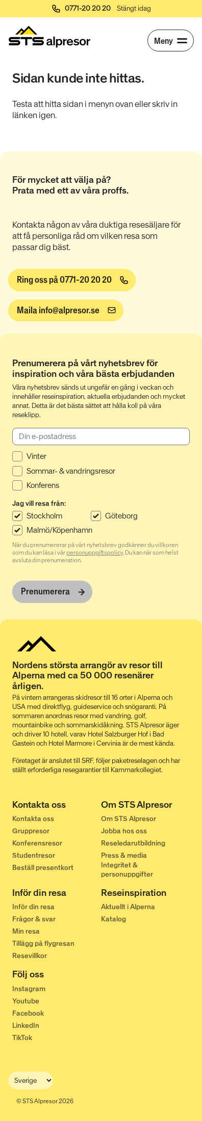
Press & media (124, 855)
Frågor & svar (34, 919)
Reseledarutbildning (133, 843)
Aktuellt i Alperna (128, 907)
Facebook (28, 1013)
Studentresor (33, 855)
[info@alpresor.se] (65, 310)
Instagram (28, 989)
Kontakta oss (33, 818)
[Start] (49, 36)
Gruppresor (30, 831)
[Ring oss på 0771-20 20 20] (72, 280)
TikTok (22, 1037)
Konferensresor (37, 843)
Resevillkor (29, 955)
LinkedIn (25, 1025)
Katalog (113, 919)
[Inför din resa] (56, 894)
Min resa (26, 931)
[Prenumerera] (52, 592)
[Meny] (170, 40)
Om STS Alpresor (128, 818)
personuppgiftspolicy (94, 552)
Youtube (25, 1001)
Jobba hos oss (124, 831)
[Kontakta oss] (56, 806)
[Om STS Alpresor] (145, 806)
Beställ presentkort (42, 867)
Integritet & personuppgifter (127, 870)
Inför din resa (33, 907)
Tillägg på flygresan (43, 943)
